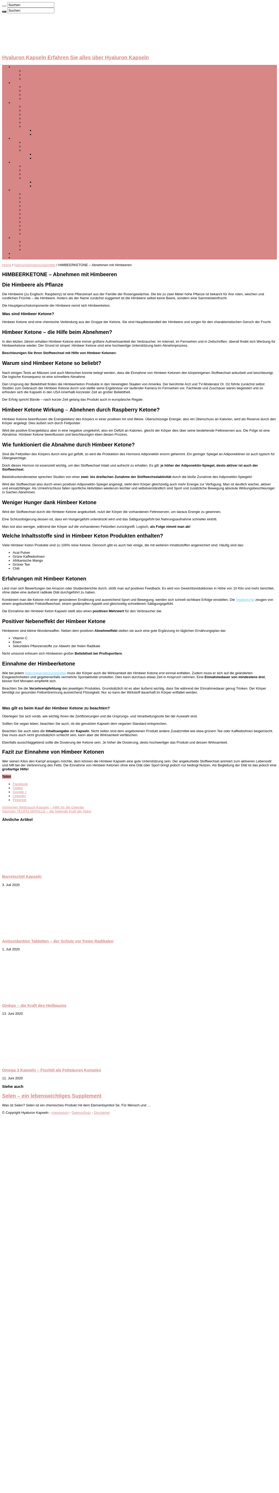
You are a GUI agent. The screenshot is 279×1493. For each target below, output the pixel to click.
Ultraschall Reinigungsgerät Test (58, 134)
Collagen (19, 162)
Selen (27, 210)
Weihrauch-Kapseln (38, 230)
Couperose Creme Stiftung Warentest (62, 154)
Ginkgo (28, 202)
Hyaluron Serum (35, 107)
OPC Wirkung (44, 182)
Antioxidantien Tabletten (41, 198)
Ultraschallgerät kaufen (51, 130)
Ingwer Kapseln (35, 214)
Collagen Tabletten (37, 166)
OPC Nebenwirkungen (51, 186)
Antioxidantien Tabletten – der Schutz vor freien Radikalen (57, 941)
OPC (27, 178)
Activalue (30, 99)
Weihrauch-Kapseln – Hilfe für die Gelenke (43, 807)
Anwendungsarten (27, 103)
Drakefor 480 (33, 246)
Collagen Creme (35, 170)
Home (6, 265)
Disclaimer (102, 1113)
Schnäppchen (23, 254)
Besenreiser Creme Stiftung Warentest (63, 158)
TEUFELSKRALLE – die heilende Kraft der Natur (46, 811)
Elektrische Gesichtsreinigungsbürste (51, 242)
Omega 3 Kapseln (37, 206)
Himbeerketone (35, 226)
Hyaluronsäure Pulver (39, 111)
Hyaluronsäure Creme (40, 115)
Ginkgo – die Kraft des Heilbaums (34, 1005)
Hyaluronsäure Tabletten (42, 122)
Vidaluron (30, 142)
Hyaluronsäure (34, 75)
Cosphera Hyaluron (38, 95)
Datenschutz (81, 1113)
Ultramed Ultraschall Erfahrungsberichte (53, 146)
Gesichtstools (23, 238)
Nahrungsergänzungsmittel (33, 190)
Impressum (60, 1113)
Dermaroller (32, 250)
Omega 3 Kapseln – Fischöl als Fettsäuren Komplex (51, 1070)
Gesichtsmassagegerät (41, 126)
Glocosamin (32, 218)
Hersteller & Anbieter (28, 83)
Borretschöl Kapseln (38, 194)
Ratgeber (20, 258)
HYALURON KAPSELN (30, 67)
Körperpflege (33, 150)
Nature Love (32, 87)
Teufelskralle (32, 222)
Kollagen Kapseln (36, 174)
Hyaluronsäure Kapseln (41, 71)
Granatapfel (32, 234)
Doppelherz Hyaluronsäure (43, 91)
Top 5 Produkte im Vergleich (44, 79)
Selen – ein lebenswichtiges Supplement (51, 1096)
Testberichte (22, 138)
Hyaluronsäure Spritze (40, 118)
